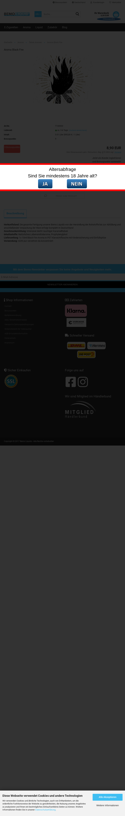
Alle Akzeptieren (107, 797)
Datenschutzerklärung (45, 809)
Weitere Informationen (107, 805)
